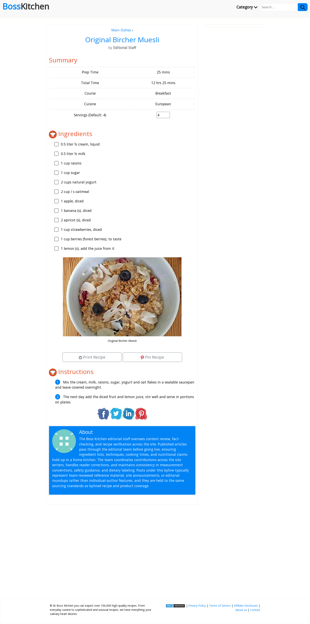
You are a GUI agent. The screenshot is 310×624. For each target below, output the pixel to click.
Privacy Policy (197, 605)
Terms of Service (220, 605)
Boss (25, 6)
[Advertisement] (122, 550)
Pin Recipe (152, 357)
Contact (255, 610)
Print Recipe (92, 357)
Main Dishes (121, 30)
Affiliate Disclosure (246, 605)
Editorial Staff (109, 432)
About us (241, 610)
